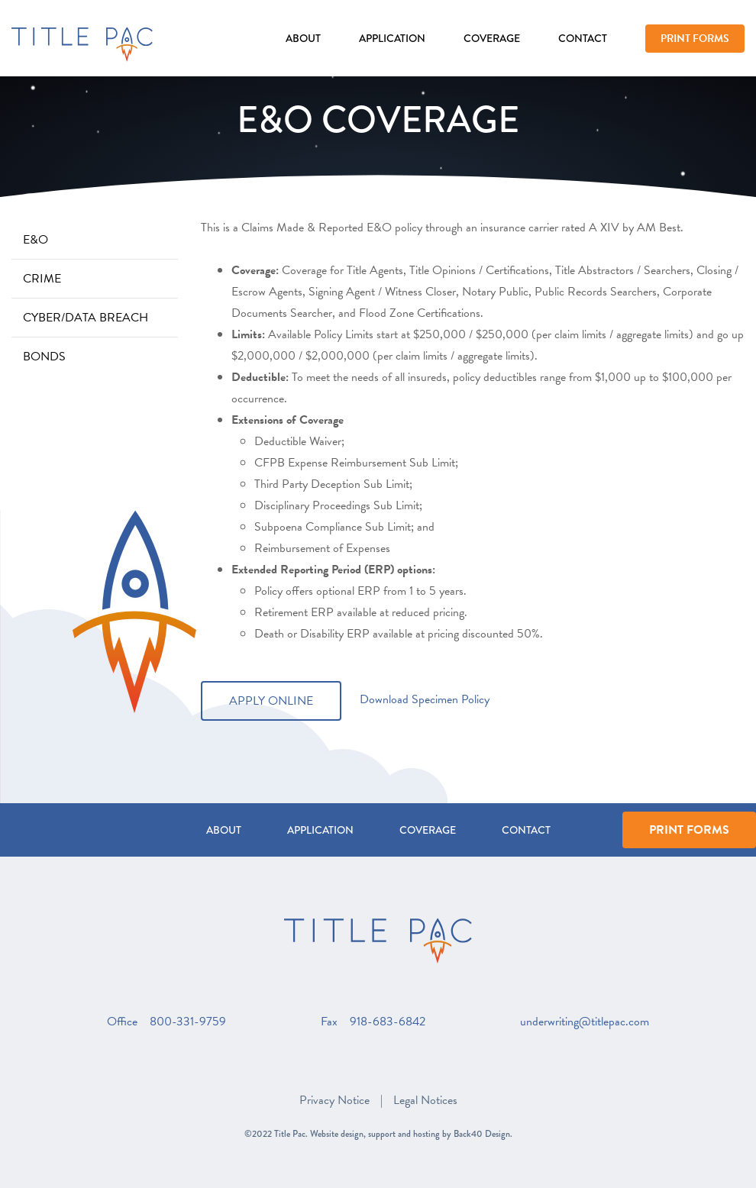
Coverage (492, 38)
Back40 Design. (483, 1134)
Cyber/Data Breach (85, 317)
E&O (35, 240)
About (303, 38)
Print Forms (695, 39)
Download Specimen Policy (424, 699)
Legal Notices (425, 1100)
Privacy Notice (334, 1100)
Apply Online (271, 701)
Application (392, 38)
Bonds (44, 356)
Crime (42, 279)
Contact (582, 38)
